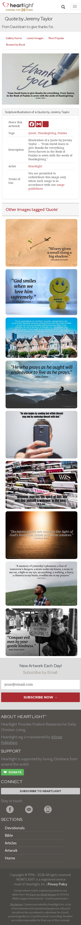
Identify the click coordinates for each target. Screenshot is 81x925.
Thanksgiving (47, 133)
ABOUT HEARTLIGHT (24, 716)
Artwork (11, 850)
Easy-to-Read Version (43, 894)
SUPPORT (11, 751)
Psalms (62, 133)
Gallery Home (14, 38)
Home (10, 858)
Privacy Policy (57, 884)
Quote (32, 133)
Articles (10, 843)
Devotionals (15, 828)
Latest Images (35, 38)
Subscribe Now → (40, 697)
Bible (9, 835)
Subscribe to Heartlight (40, 791)
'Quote (51, 209)
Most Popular (56, 38)
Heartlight (35, 166)
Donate (12, 772)
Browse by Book (15, 44)
